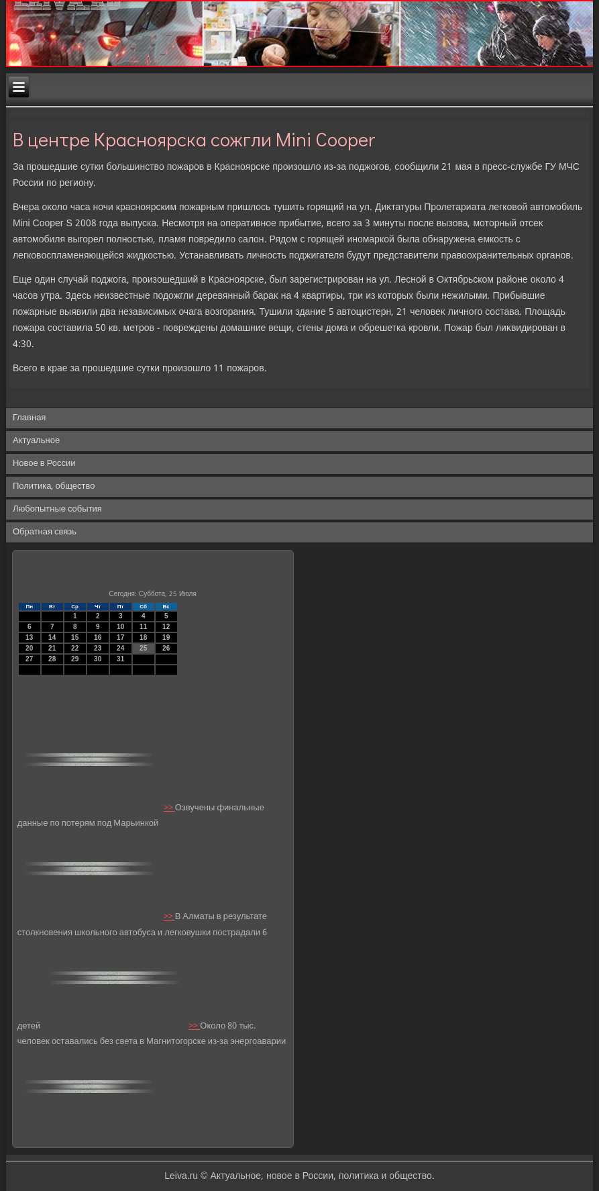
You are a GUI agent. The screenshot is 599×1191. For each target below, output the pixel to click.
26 (166, 648)
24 (120, 648)
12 (166, 626)
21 (52, 648)
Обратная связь (44, 532)
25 (143, 648)
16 (97, 637)
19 (166, 637)
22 (74, 648)
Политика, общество (54, 486)
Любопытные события (57, 509)
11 (143, 626)
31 (120, 659)
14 (52, 637)
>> (169, 808)
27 (29, 659)
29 (74, 659)
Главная (29, 418)
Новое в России (44, 463)
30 (97, 659)
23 (97, 648)
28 (52, 659)
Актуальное (36, 440)
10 (120, 626)
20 (29, 648)
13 (29, 637)
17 (120, 637)
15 (74, 637)
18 (143, 637)
